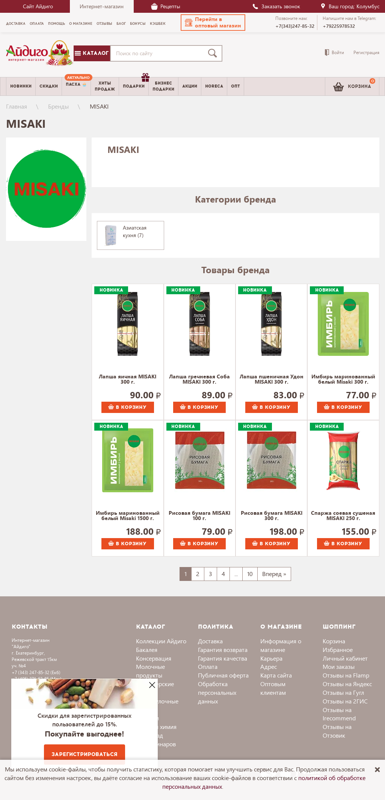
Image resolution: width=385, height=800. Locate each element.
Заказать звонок (276, 6)
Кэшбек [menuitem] (158, 23)
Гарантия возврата (223, 649)
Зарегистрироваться (84, 754)
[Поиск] (214, 53)
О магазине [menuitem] (80, 23)
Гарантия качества (222, 658)
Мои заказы (339, 666)
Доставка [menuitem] (16, 23)
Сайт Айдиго (38, 6)
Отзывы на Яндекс (347, 684)
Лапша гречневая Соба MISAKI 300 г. (199, 379)
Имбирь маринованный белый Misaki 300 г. (343, 379)
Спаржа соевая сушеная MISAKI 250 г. (343, 516)
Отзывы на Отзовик (337, 731)
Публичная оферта (223, 675)
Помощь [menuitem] (56, 23)
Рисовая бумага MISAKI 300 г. (271, 516)
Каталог (92, 53)
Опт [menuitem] (235, 86)
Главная (16, 106)
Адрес (268, 666)
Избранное (338, 649)
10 (250, 574)
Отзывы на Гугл (343, 692)
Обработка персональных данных (217, 692)
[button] (213, 22)
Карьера (271, 658)
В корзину (127, 407)
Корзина (334, 641)
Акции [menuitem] (189, 86)
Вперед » (274, 574)
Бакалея (146, 649)
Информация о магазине (280, 645)
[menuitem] (76, 86)
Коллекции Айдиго (161, 641)
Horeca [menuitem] (214, 86)
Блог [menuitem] (121, 23)
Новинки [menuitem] (21, 86)
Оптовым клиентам (273, 688)
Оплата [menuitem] (37, 23)
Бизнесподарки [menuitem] (163, 86)
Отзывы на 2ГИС (345, 701)
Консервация (153, 658)
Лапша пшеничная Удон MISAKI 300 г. (271, 379)
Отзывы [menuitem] (104, 23)
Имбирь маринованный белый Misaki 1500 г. (128, 516)
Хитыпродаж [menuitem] (105, 86)
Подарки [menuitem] (135, 83)
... (236, 574)
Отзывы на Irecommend (339, 714)
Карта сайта (276, 675)
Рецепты (165, 6)
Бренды (58, 106)
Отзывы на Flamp (346, 675)
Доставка (210, 641)
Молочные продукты (150, 670)
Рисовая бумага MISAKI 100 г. (199, 516)
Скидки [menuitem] (48, 86)
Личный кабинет (345, 658)
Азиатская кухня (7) (134, 231)
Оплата (207, 666)
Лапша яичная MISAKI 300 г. (127, 379)
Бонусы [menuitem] (138, 23)
